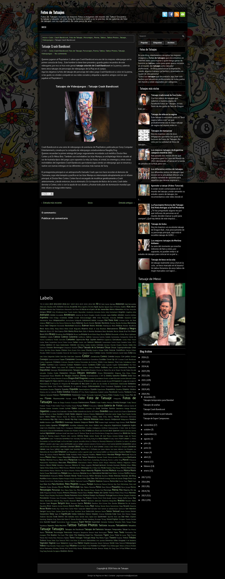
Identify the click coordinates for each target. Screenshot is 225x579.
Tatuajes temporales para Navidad (158, 400)
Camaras (95, 337)
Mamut (104, 454)
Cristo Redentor (108, 362)
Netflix (127, 473)
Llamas (42, 449)
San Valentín (130, 508)
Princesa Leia (54, 498)
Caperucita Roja (82, 339)
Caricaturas (117, 339)
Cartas (75, 342)
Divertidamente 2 (93, 376)
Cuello (43, 364)
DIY (102, 376)
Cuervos (84, 365)
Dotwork (59, 378)
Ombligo (107, 478)
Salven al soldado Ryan (109, 509)
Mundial (105, 470)
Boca (76, 331)
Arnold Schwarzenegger (83, 318)
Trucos (49, 540)
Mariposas (73, 459)
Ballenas (79, 323)
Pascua (104, 484)
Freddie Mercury (106, 402)
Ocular (72, 478)
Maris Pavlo (82, 460)
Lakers (62, 444)
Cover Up (111, 359)
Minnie (72, 468)
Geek (98, 408)
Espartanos (101, 389)
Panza (121, 481)
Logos (66, 449)
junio (146, 448)
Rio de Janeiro (130, 503)
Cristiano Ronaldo (67, 362)
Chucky (89, 350)
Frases (93, 402)
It (86, 430)
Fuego (79, 405)
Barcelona (132, 323)
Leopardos (126, 444)
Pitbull (117, 493)
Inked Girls (44, 428)
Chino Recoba (55, 350)
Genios (112, 408)
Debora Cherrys (88, 367)
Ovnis (51, 481)
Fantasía (127, 392)
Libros (77, 446)
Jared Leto (66, 433)
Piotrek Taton (82, 493)
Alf (80, 309)
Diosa (128, 373)
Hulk (127, 422)
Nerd (110, 473)
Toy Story (100, 537)
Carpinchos (53, 342)
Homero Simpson (81, 422)
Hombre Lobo (49, 422)
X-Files (122, 548)
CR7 (116, 359)
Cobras (97, 353)
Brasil (133, 331)
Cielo (106, 350)
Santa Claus (50, 511)
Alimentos (119, 309)
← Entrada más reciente (51, 202)
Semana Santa (100, 511)
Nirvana (98, 476)
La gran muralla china (81, 441)
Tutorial (62, 540)
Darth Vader (51, 367)
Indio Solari (89, 425)
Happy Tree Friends (124, 414)
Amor (49, 312)
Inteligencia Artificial (100, 428)
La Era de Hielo (66, 441)
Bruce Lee (77, 334)
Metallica (60, 465)
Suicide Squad (50, 522)
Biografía (77, 329)
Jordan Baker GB (96, 436)
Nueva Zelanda (52, 478)
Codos (126, 353)
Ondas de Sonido (116, 478)
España (94, 389)
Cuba (121, 362)
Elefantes (132, 383)
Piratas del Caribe (101, 492)
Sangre (43, 511)
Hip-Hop (74, 419)
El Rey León (85, 383)
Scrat (83, 511)
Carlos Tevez (44, 342)
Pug (84, 498)
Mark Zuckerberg (93, 460)
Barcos (42, 326)
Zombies (63, 551)
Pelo (81, 487)
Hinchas (61, 419)
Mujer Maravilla (87, 470)
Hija (52, 419)
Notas (111, 476)
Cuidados (92, 364)
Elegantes (43, 386)
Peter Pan (72, 490)
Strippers (122, 519)
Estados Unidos (129, 389)
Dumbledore (99, 378)
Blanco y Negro (127, 328)
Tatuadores (122, 525)
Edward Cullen (131, 378)
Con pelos (125, 356)
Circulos (53, 353)
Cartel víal (82, 342)
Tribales (132, 537)
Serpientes (44, 514)
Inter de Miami (130, 428)
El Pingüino (63, 384)
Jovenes (115, 436)
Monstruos (131, 468)
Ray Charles (64, 501)
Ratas (42, 501)
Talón (124, 522)
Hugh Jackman (109, 422)
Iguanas (54, 425)
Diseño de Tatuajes (63, 375)
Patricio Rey (112, 484)
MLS (91, 468)
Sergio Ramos (125, 511)
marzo (147, 461)
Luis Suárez (97, 452)
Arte (94, 317)
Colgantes (51, 356)
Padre (72, 481)
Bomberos (98, 331)
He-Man (79, 417)
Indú (101, 425)
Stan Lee (117, 517)
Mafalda (74, 454)
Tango (134, 522)
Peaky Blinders (52, 487)
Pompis (92, 495)
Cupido (114, 365)
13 (44, 304)
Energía (84, 386)
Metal (54, 465)
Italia (89, 430)
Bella (114, 326)
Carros (70, 342)
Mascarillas (44, 462)
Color (51, 37)
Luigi (90, 452)
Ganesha (55, 408)
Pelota (86, 487)
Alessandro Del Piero (71, 309)
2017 (68, 304)
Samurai (122, 509)
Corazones (70, 359)
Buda (94, 334)
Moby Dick (96, 468)
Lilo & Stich (93, 446)
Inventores (58, 430)
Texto (121, 532)
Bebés (92, 325)
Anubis (97, 315)
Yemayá (133, 548)
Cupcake (109, 365)
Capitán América (97, 339)
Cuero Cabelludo (60, 365)
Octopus (67, 478)
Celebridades (64, 345)
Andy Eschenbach (112, 312)
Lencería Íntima (95, 444)
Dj (104, 376)
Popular (144, 43)
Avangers (100, 320)
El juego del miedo (127, 381)
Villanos (73, 545)
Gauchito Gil (90, 408)
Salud (88, 508)
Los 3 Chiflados (91, 449)
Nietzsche (54, 476)
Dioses (134, 373)
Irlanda (66, 430)
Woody (106, 548)
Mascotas (62, 462)
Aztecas (42, 323)
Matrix (90, 462)
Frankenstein (83, 402)
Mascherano (53, 462)
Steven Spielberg (88, 519)
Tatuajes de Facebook (74, 529)
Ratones (56, 501)
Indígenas (80, 425)
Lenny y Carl (106, 444)
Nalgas (64, 473)
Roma (108, 506)
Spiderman (102, 516)
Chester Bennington (54, 347)
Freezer (42, 406)
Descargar (54, 370)
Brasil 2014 (44, 334)
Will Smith (69, 548)
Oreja (125, 478)
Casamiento (106, 342)
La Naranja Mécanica (105, 441)
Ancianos (97, 312)
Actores (60, 306)
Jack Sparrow (114, 430)
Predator (133, 495)
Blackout (103, 329)
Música (127, 470)
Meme (134, 462)
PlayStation (59, 495)
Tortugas (79, 537)
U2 (79, 540)
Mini (61, 468)
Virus (108, 546)
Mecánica (112, 462)
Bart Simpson (51, 325)
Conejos (133, 356)
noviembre (148, 425)
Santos (58, 511)
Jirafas (42, 436)
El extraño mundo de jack (103, 381)
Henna (110, 417)
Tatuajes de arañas (151, 405)
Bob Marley (69, 331)
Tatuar (125, 529)
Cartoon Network (94, 342)
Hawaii (59, 417)
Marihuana (131, 457)
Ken (71, 438)
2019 (73, 304)
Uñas (116, 540)
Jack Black (95, 430)
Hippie (80, 419)
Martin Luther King (115, 460)
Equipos (117, 386)
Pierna (96, 37)
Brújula (84, 334)
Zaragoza (56, 551)
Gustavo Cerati (63, 414)
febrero (147, 466)
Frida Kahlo (55, 406)
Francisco (74, 402)
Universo (109, 540)
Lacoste (48, 444)
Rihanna (121, 503)
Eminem (66, 386)
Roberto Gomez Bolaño (60, 506)
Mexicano (68, 465)
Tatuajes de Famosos (94, 529)
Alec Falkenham (58, 309)
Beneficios (132, 326)
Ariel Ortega (54, 318)
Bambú (91, 323)
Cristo (100, 362)
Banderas (106, 323)
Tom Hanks (49, 538)
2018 (143, 394)
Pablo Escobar (59, 481)
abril (146, 457)
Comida (111, 356)
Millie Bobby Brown (52, 468)
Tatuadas (111, 525)
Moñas (52, 470)
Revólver (95, 503)
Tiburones (98, 535)
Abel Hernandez (130, 304)
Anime (52, 315)
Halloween (99, 414)
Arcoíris (127, 315)
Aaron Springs (110, 304)
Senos (109, 511)
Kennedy (77, 438)
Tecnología (58, 532)
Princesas (63, 498)
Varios (80, 543)
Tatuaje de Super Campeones (156, 418)
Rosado (126, 506)
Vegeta (87, 543)
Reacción (73, 501)
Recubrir (128, 501)
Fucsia (74, 406)
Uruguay (121, 540)
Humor (133, 422)
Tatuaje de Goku (158, 224)
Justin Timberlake (55, 438)
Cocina (109, 353)
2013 (51, 304)
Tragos (106, 538)
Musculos (120, 470)
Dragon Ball (73, 378)
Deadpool (79, 367)
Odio (84, 478)
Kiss (96, 438)
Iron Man (82, 430)
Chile (134, 347)
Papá (130, 481)
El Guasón (116, 381)
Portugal (109, 495)
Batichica (78, 326)
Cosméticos (94, 359)
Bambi (86, 323)
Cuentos (50, 364)
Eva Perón (85, 392)
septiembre (149, 434)
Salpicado (81, 509)
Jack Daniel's (104, 430)
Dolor (130, 375)
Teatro (42, 532)
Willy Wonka (77, 548)
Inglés (133, 425)
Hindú (67, 419)
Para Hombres (58, 484)
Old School (99, 478)
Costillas (102, 359)
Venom (100, 543)
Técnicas (49, 532)
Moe (113, 468)
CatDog (42, 345)
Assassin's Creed (130, 318)
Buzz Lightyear (130, 334)
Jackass (122, 430)
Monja (118, 468)
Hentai (116, 416)
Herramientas (45, 419)
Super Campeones (72, 522)
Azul (48, 323)
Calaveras (73, 336)
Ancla (103, 312)
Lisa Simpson (122, 446)
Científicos (120, 350)
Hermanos (132, 417)
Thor (91, 535)
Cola (130, 352)
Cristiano (56, 362)
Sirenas (101, 514)
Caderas (64, 336)
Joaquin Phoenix (60, 436)
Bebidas (99, 325)
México (75, 465)
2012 (143, 500)
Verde (112, 543)
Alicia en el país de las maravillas (95, 309)
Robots (72, 506)
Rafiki (125, 498)
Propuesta (70, 498)
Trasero (112, 537)
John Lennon (71, 436)
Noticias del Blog (128, 476)
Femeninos (65, 394)
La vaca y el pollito (129, 441)
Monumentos (44, 470)
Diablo (56, 373)
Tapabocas (43, 525)
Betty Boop (54, 329)
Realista (121, 500)
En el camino (76, 386)
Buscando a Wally (118, 334)
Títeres (42, 538)
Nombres (105, 476)
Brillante (69, 334)
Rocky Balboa (85, 506)
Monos (124, 468)
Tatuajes (58, 529)
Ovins (47, 481)
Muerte (71, 470)
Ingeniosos (116, 425)
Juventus (66, 438)
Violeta (94, 545)
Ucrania (83, 540)
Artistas (120, 317)
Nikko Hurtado (65, 476)
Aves (116, 320)
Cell (78, 345)
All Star (126, 309)
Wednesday (48, 548)
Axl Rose (133, 320)
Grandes (104, 411)
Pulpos (89, 498)
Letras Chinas (44, 446)
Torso (72, 537)
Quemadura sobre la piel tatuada (157, 414)
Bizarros (85, 328)
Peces (60, 487)
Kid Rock (83, 438)
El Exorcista (88, 381)
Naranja (83, 473)
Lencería (86, 444)
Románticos (114, 506)
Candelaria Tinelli (51, 339)
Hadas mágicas (76, 414)
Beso (42, 328)
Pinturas (73, 492)
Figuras (105, 395)
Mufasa (77, 470)
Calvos (89, 337)
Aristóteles (63, 318)
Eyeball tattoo (103, 392)
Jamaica (128, 430)
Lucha (80, 452)
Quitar (114, 498)
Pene (103, 487)
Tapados (50, 525)
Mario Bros (63, 460)
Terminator (103, 532)
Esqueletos (110, 389)
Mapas (59, 457)
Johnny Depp (82, 436)
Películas (75, 486)
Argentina (44, 317)
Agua (96, 306)
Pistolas (111, 493)
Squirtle (110, 517)
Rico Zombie (112, 503)
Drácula (65, 378)
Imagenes (64, 425)
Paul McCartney (122, 484)
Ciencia (112, 350)
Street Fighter (112, 519)
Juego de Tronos (130, 436)
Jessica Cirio (118, 433)
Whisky (61, 548)
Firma (122, 395)
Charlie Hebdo (127, 345)
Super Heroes (85, 522)
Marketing (103, 460)
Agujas (107, 307)
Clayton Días (77, 353)
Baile (74, 323)
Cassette (124, 342)
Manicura (125, 454)
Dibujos (73, 373)
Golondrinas (82, 411)
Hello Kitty (103, 417)
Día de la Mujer (114, 370)
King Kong (91, 438)
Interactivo (44, 430)
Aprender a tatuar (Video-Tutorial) (167, 185)
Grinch (116, 411)
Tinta (117, 535)
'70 (41, 304)
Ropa (121, 506)
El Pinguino (54, 384)
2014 (56, 304)
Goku (75, 411)
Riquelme (43, 506)
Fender (83, 395)
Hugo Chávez (120, 422)
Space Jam (93, 517)
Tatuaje (123, 37)
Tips (128, 535)
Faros (134, 392)
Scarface (78, 511)
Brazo (52, 333)
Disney (83, 375)
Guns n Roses (51, 414)
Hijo (56, 419)
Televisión (68, 532)
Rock (77, 506)
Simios (88, 514)
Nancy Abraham (73, 473)
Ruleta (54, 509)
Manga (118, 454)
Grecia (111, 411)
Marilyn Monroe (46, 460)
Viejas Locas (60, 546)
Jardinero (59, 433)
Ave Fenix (108, 320)
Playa (47, 495)
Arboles (121, 315)
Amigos (43, 312)
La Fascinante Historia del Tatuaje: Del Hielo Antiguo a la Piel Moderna (167, 206)
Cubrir (134, 362)
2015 (60, 304)
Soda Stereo (58, 516)
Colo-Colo (63, 356)
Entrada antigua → (127, 202)
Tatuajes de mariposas (161, 131)
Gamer (48, 408)
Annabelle (59, 315)
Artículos (113, 318)
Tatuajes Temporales (113, 529)
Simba (74, 514)
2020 (143, 384)
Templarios (84, 532)
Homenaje (69, 422)
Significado (66, 514)
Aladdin (123, 307)
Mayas (106, 462)
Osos (130, 478)
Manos (48, 457)
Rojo (92, 506)
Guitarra (43, 414)
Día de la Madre (102, 370)
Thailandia (129, 532)
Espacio (58, 389)
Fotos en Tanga (58, 402)
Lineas (100, 446)
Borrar (116, 331)
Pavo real (132, 484)
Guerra (124, 411)
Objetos (61, 478)
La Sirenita (117, 441)
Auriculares (70, 320)
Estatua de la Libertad (48, 392)
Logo (62, 449)
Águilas (101, 307)
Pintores (66, 492)
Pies (121, 490)
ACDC (55, 307)
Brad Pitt (127, 331)
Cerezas (100, 345)
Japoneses (50, 433)
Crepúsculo (48, 362)
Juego (121, 436)
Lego (81, 444)
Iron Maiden (74, 430)
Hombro (59, 422)
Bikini (62, 329)
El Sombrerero (113, 384)
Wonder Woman (97, 548)
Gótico (97, 411)
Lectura (75, 444)
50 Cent (102, 304)
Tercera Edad (93, 532)
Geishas (104, 408)
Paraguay (82, 484)
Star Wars (125, 516)
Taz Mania (132, 529)
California (81, 337)
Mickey (123, 465)
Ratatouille (49, 501)
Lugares (85, 452)
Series (133, 511)
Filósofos (116, 395)
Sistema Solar (110, 514)
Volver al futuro (125, 546)
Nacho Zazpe (44, 473)
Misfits (78, 468)
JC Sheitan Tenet (84, 433)
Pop (97, 495)
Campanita (124, 337)
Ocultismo (78, 478)
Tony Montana (58, 538)
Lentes (113, 444)
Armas (70, 317)
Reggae (54, 503)
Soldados (71, 517)
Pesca (67, 490)
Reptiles (80, 503)
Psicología (78, 498)
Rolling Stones (100, 506)
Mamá (98, 454)
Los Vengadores (72, 452)
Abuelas (49, 307)
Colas (45, 356)
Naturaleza (96, 473)
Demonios (123, 367)
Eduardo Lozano (119, 378)
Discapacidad (44, 376)
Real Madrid (82, 500)
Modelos (109, 468)
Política (86, 495)
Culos (103, 365)
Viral (98, 546)
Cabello (50, 337)
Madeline (122, 452)
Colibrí (57, 356)
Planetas (132, 492)
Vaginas (52, 543)
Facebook (113, 392)
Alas (128, 306)
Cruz (117, 362)
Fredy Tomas (131, 402)
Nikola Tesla (76, 476)
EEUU (42, 381)
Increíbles (73, 425)
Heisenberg (87, 417)
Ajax (111, 307)
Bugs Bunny (101, 334)
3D (97, 304)
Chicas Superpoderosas (121, 347)
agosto (147, 438)
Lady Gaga (55, 444)
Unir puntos (100, 540)
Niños (91, 476)
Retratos (87, 503)
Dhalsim (93, 370)
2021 (143, 380)
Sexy (52, 514)
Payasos (43, 487)
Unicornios (91, 540)
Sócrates (49, 517)
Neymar (133, 473)
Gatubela (81, 408)
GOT (93, 411)
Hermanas (124, 417)
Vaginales (44, 543)
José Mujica (107, 436)
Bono (104, 331)
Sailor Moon (73, 509)
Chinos (64, 350)
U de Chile (73, 540)
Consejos (44, 359)
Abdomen (120, 304)
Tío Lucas (123, 535)
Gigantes (44, 411)
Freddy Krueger (119, 402)
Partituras (97, 484)
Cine (48, 353)
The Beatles (52, 535)
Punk (100, 498)
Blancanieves (112, 328)
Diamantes (64, 373)
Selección (90, 511)
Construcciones (54, 359)
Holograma (125, 419)
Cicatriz (95, 350)
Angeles (121, 312)
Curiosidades (123, 364)
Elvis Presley (57, 386)
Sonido (82, 517)
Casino (113, 342)
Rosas (42, 508)
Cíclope (101, 350)
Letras (134, 444)
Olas (93, 478)
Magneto (85, 454)
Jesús (125, 433)
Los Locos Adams (104, 449)
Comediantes (95, 356)
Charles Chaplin (116, 345)
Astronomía (44, 320)
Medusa (119, 462)
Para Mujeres (71, 483)
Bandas (98, 323)
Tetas (116, 532)
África (80, 307)
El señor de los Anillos (98, 384)
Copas (62, 359)
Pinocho (59, 493)
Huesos (101, 422)
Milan (129, 465)
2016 (64, 304)
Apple (109, 315)
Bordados (110, 331)
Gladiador (63, 411)
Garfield (67, 408)
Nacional (53, 473)
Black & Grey (94, 329)
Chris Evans (72, 350)
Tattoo (103, 37)
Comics (103, 356)
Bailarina (67, 323)
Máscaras (132, 460)
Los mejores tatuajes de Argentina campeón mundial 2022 (167, 151)
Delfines (104, 367)
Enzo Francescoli (107, 386)
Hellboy (95, 417)
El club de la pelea (69, 381)
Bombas (91, 331)
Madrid (55, 454)
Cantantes (70, 339)
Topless (66, 538)
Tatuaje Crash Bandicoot (56, 46)
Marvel (126, 459)
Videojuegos (47, 40)
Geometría (119, 408)
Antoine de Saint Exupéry (85, 315)
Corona (78, 359)
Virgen (103, 545)
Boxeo (121, 331)
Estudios (74, 392)
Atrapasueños (59, 320)
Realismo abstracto (94, 501)
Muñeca (112, 470)
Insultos (89, 428)
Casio (118, 342)
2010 (47, 304)
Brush (90, 334)
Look (71, 449)
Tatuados (132, 525)
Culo (98, 364)
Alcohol (49, 309)
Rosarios (133, 506)
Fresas (48, 406)
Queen (109, 498)
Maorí (54, 457)
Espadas (65, 389)
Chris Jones (81, 350)
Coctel (121, 353)
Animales (44, 314)
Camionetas (115, 337)
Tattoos (103, 525)
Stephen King (51, 519)
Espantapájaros (84, 389)
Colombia (78, 356)
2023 (81, 304)
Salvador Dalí (96, 509)
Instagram (69, 428)
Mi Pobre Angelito (85, 465)
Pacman (67, 481)
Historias (95, 419)
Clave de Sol (67, 353)
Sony (86, 517)
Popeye (102, 495)
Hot (96, 422)
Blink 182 (50, 331)
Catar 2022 (132, 342)
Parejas (90, 484)
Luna (104, 452)
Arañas (114, 315)
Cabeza (56, 336)
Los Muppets (128, 449)
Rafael (120, 498)
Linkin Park (113, 446)
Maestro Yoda (64, 454)
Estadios (119, 389)
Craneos (121, 359)
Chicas (107, 347)
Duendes (91, 378)
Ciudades (59, 353)
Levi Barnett (54, 446)
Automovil (86, 320)
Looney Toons (80, 449)
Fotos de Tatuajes (52, 12)
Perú (62, 490)
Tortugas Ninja (89, 537)
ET (80, 392)
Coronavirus (86, 359)
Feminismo (76, 395)
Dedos (97, 367)
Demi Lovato (113, 367)
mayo (146, 452)
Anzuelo (103, 315)
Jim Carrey (132, 433)
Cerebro (93, 345)
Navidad (105, 473)
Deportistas (45, 370)
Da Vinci (133, 365)
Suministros (61, 522)
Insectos (51, 428)
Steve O (67, 519)
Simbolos (81, 514)
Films (110, 395)
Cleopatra (85, 353)
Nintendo (85, 476)
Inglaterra (126, 425)
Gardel (61, 408)
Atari (50, 320)
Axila (127, 320)
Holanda (107, 419)
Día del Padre (125, 370)
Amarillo (133, 309)
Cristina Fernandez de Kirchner (85, 362)
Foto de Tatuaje (75, 37)
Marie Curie (122, 457)
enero (146, 470)
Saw (72, 511)
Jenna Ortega (105, 433)
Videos (43, 545)
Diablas (50, 373)
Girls (58, 411)
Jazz (75, 433)
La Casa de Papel (54, 441)
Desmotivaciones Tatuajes (69, 370)
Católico (49, 345)
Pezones (87, 490)
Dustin (106, 378)
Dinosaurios (109, 373)
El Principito (74, 383)
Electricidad (123, 384)
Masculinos (72, 462)
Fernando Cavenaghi (94, 395)
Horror (91, 422)
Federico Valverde (46, 395)
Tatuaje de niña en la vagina (164, 114)
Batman (85, 325)
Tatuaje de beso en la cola (163, 259)
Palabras (99, 481)
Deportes (132, 367)
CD (54, 345)
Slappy (133, 514)
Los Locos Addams (117, 449)
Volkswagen (115, 546)
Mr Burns (65, 470)
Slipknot (43, 517)
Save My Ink (65, 511)
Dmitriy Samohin (113, 375)
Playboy (52, 495)
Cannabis (62, 339)
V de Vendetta (131, 540)
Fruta (63, 406)
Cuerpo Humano (74, 364)
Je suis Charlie (95, 433)
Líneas (106, 446)
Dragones (83, 378)
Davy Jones (61, 367)
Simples (95, 514)
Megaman (127, 462)
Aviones (122, 320)
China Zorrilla (45, 350)
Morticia (58, 470)
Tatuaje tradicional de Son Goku (166, 95)
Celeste (73, 345)
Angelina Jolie (131, 312)
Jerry (112, 433)
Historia (86, 419)
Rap (134, 498)
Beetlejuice (107, 326)
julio (146, 443)
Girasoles (53, 411)
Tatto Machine (61, 525)
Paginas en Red (101, 575)
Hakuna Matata (89, 414)
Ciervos (128, 350)
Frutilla (68, 406)
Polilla (80, 495)
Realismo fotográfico (109, 501)
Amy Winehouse (58, 312)
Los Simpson (60, 451)
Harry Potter (50, 416)
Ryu (58, 509)
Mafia (80, 454)
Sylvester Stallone (107, 522)
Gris (120, 411)
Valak (58, 543)
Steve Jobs (60, 519)
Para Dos (47, 484)
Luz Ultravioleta (112, 452)
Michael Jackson (99, 465)
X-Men (127, 548)
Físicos (127, 395)
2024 (86, 304)
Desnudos (85, 370)
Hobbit (101, 419)
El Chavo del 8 (56, 381)
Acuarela (73, 306)
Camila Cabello (105, 337)
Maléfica (92, 454)
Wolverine (87, 548)
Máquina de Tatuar (79, 457)
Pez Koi (80, 490)
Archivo (171, 43)
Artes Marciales (103, 318)
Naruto (89, 473)
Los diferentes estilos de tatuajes (167, 169)
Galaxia (100, 405)
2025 (143, 362)
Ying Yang (43, 551)
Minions (66, 468)
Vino (88, 546)
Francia (67, 402)
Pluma (67, 495)
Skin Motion (126, 514)
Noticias (117, 476)
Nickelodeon (45, 476)
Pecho (66, 487)
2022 (77, 304)
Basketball (69, 325)
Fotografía (117, 398)
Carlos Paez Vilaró (129, 339)
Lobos (57, 449)
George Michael (130, 408)
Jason (72, 433)
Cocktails (115, 353)
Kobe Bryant (104, 438)
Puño (104, 498)
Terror (110, 532)
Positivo (115, 495)
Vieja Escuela (51, 546)
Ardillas (133, 315)
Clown (92, 353)
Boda (80, 331)
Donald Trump (50, 378)
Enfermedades (94, 386)
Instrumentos (79, 428)
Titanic (133, 535)
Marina (55, 460)
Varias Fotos (73, 543)
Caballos (43, 337)
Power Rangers (124, 495)
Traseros (119, 538)
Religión (61, 503)
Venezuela (93, 543)
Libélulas (63, 446)
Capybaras (108, 339)
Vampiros (64, 543)
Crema (42, 362)
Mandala (110, 454)
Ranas (130, 498)
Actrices (66, 307)
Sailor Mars (64, 509)
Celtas (82, 345)
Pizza (126, 493)
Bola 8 (85, 331)
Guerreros (132, 411)
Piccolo (97, 490)
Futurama (93, 406)
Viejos (67, 546)
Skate (119, 514)
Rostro (48, 508)
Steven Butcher (76, 519)
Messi (48, 465)
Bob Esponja (59, 331)
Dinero (100, 373)
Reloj (68, 503)
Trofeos (43, 540)
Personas (56, 490)
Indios (96, 425)
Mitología (85, 468)
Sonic (77, 517)
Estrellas (66, 392)
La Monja (93, 441)
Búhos (108, 334)
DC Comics (70, 367)
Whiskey (56, 548)
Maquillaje (67, 457)
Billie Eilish (69, 329)
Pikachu (126, 490)
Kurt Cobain (124, 438)
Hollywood (115, 419)
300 (93, 304)
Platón (42, 495)
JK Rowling (49, 436)
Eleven (50, 386)
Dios (123, 373)
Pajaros (92, 481)
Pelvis (98, 487)
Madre (128, 452)
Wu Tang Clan (114, 548)
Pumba (95, 498)
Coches (103, 353)
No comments (61, 53)
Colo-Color (70, 356)
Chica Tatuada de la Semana (91, 347)
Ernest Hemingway (129, 386)
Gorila (89, 411)
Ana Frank (68, 312)
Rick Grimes (103, 503)
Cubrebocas (127, 362)
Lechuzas (68, 444)
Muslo (133, 470)
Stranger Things (100, 519)
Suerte (128, 519)
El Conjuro (79, 381)
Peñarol (108, 487)
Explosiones (94, 392)
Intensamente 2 (114, 428)
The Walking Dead (82, 535)
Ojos (88, 478)
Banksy (112, 323)
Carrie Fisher (62, 342)
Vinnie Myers (82, 546)
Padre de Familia (82, 481)
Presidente (44, 498)
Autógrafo (78, 320)
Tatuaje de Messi (149, 279)
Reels (48, 503)
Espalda (74, 389)
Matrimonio (82, 462)
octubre (147, 429)
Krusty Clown (114, 438)
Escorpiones (44, 389)
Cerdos (87, 345)
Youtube (49, 551)
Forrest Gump (71, 398)
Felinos (56, 395)
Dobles (124, 375)
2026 (90, 304)
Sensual (116, 511)
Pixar (122, 493)
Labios (42, 444)
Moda (103, 468)
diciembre (148, 397)
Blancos (43, 331)
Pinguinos (47, 493)
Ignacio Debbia (45, 425)
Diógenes (118, 373)
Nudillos (43, 478)
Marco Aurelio (113, 457)
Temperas (76, 532)
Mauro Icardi (98, 462)
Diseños (75, 375)
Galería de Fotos (113, 405)
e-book (111, 378)
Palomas (106, 481)
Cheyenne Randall (70, 347)
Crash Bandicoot (61, 37)
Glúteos (70, 411)
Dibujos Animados (86, 372)
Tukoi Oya (55, 540)
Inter (122, 428)
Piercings (107, 490)
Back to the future (57, 323)
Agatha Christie (87, 307)
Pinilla (54, 493)
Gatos (74, 408)
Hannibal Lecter (110, 414)
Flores (48, 398)
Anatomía (89, 312)
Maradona (92, 457)
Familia (121, 392)
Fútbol (86, 405)
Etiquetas (157, 43)
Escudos (51, 389)
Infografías (107, 425)
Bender (125, 326)
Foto (81, 398)
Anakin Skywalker (79, 312)
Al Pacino (116, 307)
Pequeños (116, 487)
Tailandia (118, 522)
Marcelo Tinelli (102, 457)
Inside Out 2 (60, 428)
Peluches (92, 487)
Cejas (58, 345)
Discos (52, 376)
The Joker (69, 535)
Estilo (59, 392)
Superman (96, 522)
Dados (42, 367)
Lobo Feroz (50, 449)
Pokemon (74, 495)
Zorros (70, 551)
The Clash (61, 535)
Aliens (112, 309)
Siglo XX (58, 514)
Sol (66, 516)
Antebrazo (69, 314)
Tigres (106, 535)
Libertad (71, 446)
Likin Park (84, 446)
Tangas (128, 522)
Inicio (44, 27)
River (49, 506)
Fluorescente (58, 398)
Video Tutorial (120, 543)
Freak (98, 402)
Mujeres (97, 470)
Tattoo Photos (113, 37)
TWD (67, 540)
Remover (74, 503)
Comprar (117, 356)
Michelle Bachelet (113, 465)
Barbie (118, 323)
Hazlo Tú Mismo (69, 417)
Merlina (42, 465)
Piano (92, 490)
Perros (133, 487)
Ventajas (106, 543)
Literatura (132, 446)
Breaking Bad (61, 334)
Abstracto (43, 307)
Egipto (47, 381)
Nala (59, 473)
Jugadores (44, 438)
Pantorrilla (114, 481)
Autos (93, 320)
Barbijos (124, 323)
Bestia (47, 329)
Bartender (61, 326)
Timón (112, 535)
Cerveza (107, 345)
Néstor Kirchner (118, 473)
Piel (101, 490)
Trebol (125, 537)
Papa (125, 481)
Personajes (88, 37)
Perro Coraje (125, 487)
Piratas (90, 492)
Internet (51, 430)
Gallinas (126, 406)
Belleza (119, 325)
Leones (119, 444)
